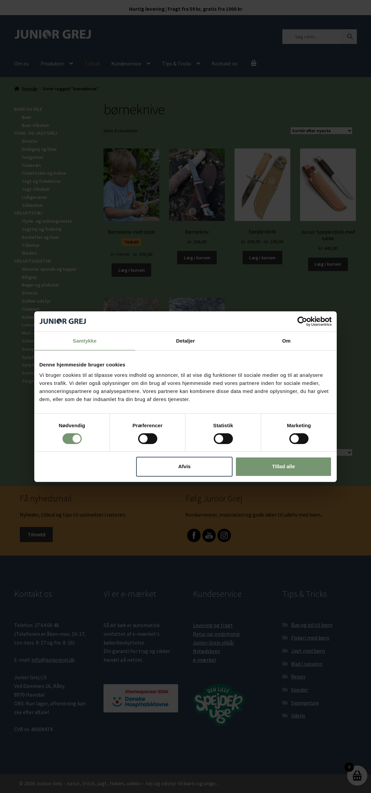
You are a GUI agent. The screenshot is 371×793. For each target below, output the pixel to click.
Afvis (184, 466)
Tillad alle (283, 466)
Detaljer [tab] (185, 340)
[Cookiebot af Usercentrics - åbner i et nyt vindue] (302, 321)
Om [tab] (286, 340)
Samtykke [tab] (85, 340)
